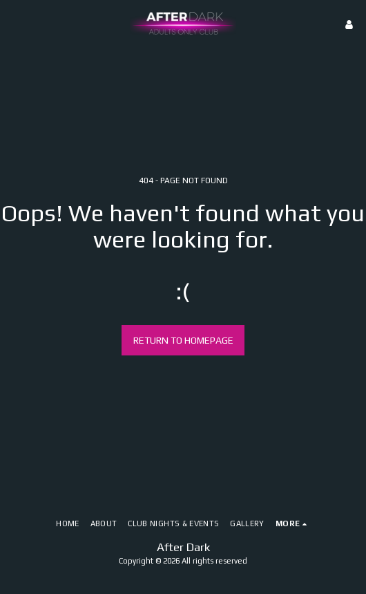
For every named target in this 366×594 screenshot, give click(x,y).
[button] (15, 24)
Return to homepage (183, 340)
